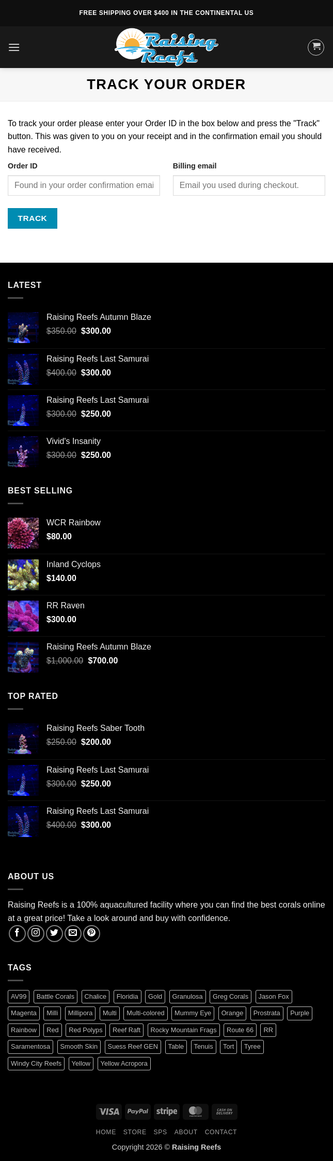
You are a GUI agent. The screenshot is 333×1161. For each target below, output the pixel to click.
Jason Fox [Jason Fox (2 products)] (274, 996)
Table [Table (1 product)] (176, 1046)
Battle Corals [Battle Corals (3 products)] (55, 996)
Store (135, 1132)
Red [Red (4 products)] (52, 1030)
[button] (14, 47)
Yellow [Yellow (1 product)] (81, 1063)
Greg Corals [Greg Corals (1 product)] (230, 996)
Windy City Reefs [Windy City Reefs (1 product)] (36, 1063)
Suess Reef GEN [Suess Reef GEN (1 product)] (133, 1046)
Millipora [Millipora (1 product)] (80, 1013)
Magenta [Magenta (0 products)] (24, 1013)
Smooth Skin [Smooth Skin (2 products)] (79, 1046)
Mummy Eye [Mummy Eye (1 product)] (193, 1013)
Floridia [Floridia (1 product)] (127, 996)
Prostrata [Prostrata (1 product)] (266, 1013)
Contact (221, 1132)
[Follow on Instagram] (35, 933)
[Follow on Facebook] (17, 933)
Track (32, 218)
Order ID (23, 166)
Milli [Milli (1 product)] (52, 1013)
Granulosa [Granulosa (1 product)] (187, 996)
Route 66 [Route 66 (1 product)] (240, 1030)
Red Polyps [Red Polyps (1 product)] (85, 1030)
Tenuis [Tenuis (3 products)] (203, 1046)
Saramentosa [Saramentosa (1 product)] (30, 1046)
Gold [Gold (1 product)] (155, 996)
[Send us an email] (73, 933)
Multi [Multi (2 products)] (110, 1013)
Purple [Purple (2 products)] (299, 1013)
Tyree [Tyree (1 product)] (252, 1046)
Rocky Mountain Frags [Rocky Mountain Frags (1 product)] (184, 1030)
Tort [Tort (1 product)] (228, 1046)
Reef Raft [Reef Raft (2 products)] (126, 1030)
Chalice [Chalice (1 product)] (96, 996)
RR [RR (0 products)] (268, 1030)
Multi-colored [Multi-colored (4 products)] (145, 1013)
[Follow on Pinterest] (91, 933)
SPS (160, 1132)
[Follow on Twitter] (54, 933)
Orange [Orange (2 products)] (232, 1013)
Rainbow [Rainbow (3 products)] (24, 1030)
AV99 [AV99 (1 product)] (18, 996)
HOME (106, 1132)
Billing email (195, 166)
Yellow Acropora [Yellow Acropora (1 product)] (124, 1063)
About (186, 1132)
